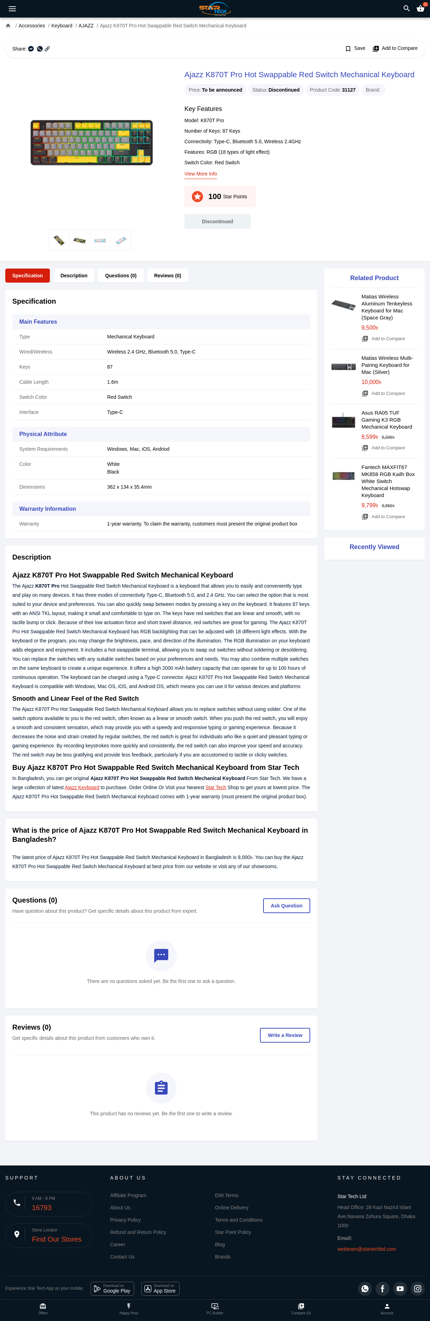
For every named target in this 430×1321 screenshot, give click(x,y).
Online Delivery (231, 1207)
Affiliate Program (128, 1195)
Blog (220, 1244)
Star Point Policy (233, 1232)
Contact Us (122, 1257)
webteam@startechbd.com (367, 1249)
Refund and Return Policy (138, 1232)
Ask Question (286, 906)
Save (355, 48)
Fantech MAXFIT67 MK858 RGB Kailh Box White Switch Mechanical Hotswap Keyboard (388, 481)
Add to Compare (395, 48)
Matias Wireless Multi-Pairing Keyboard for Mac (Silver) (387, 365)
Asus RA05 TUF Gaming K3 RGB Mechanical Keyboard (386, 420)
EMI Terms (227, 1195)
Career (117, 1244)
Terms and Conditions (238, 1220)
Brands (222, 1257)
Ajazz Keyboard (82, 787)
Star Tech (216, 787)
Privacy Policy (125, 1220)
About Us (120, 1207)
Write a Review (285, 1035)
